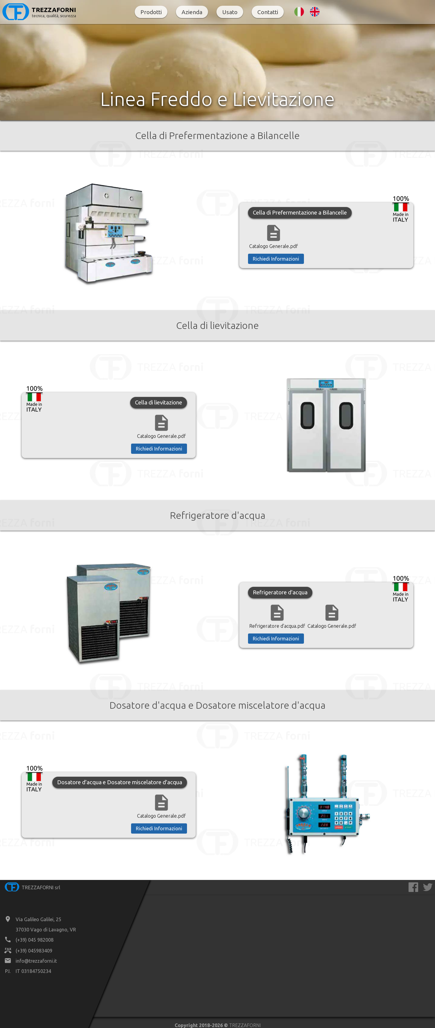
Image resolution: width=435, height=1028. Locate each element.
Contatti (267, 12)
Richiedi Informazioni (276, 259)
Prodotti (151, 12)
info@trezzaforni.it (36, 961)
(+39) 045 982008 (35, 940)
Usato (229, 12)
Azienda (192, 12)
